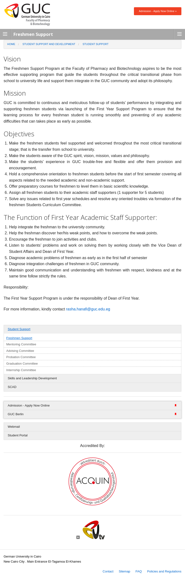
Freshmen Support (19, 338)
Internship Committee (21, 370)
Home (11, 44)
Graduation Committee (22, 363)
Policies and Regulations (164, 571)
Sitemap (124, 571)
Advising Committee (20, 351)
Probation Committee (21, 357)
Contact (108, 571)
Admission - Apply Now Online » (158, 11)
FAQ (139, 571)
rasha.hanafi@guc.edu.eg (88, 309)
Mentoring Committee (21, 344)
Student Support (96, 44)
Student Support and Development (48, 44)
